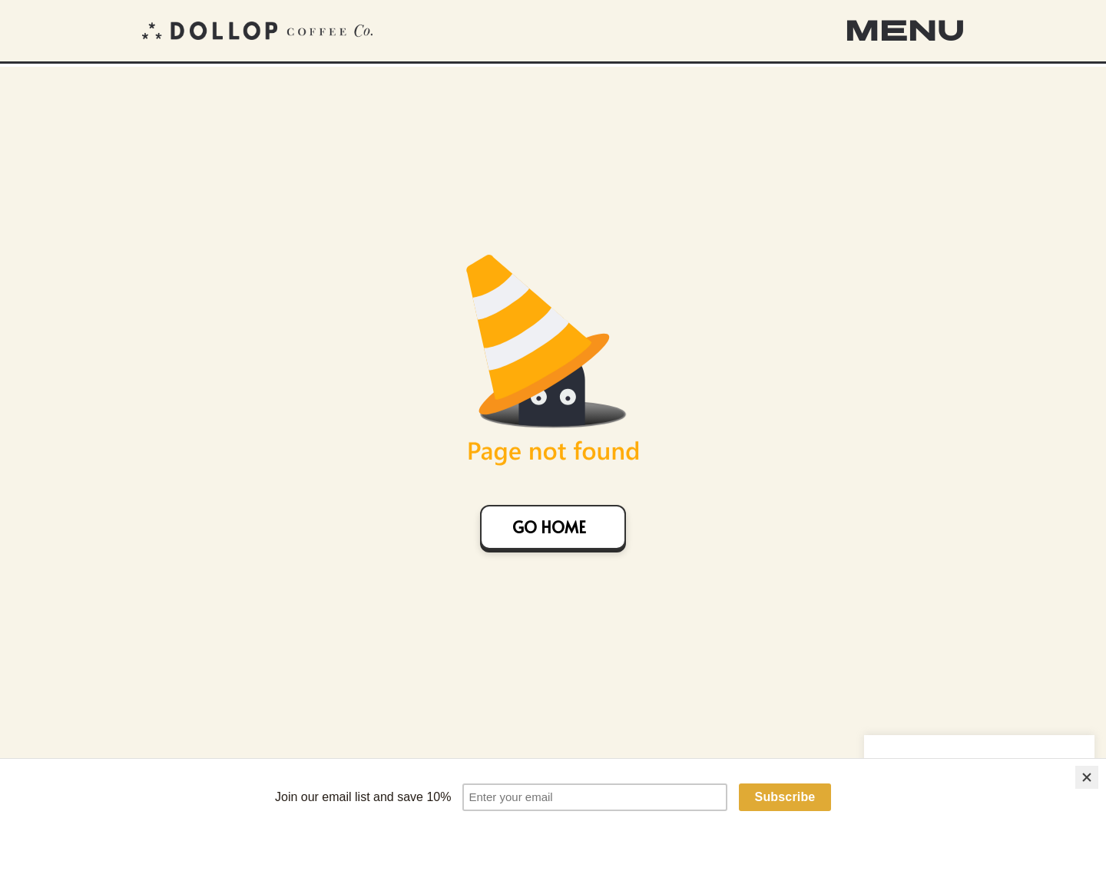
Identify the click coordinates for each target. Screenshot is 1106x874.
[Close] (1086, 782)
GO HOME (549, 527)
